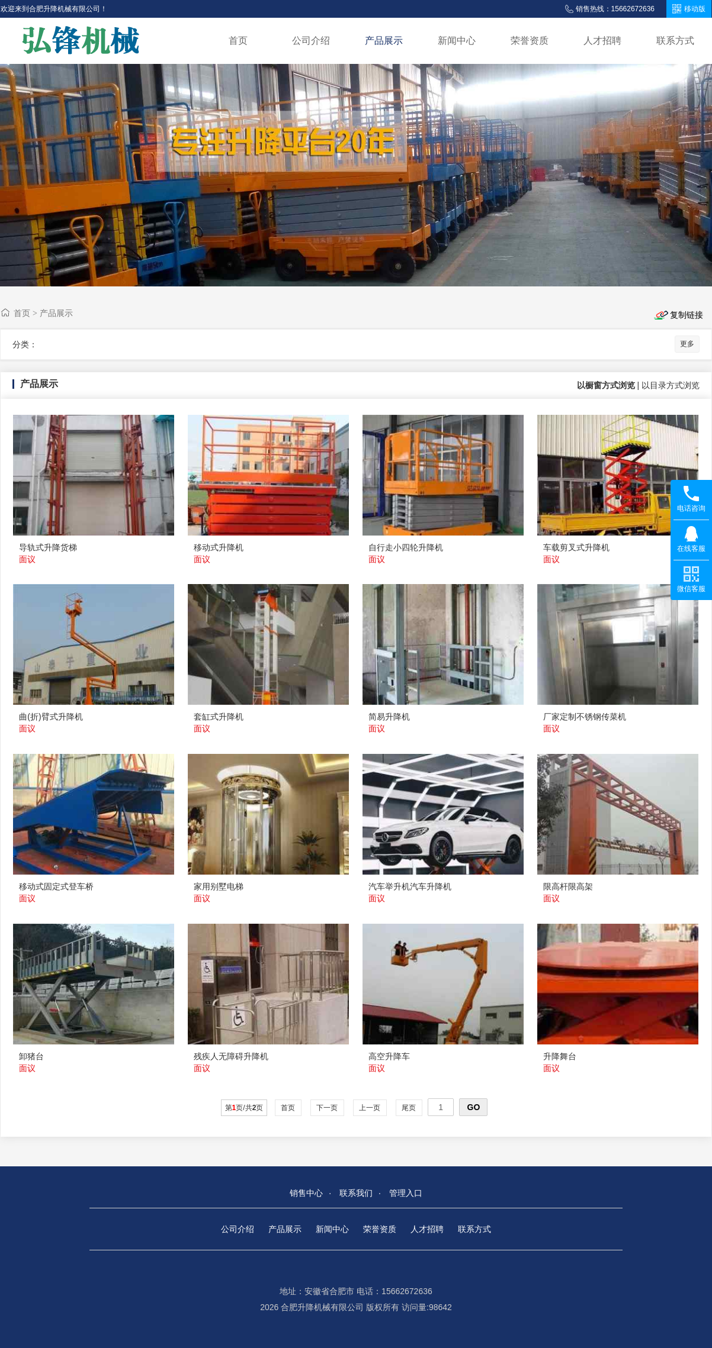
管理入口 (405, 1193)
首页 (238, 41)
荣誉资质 (530, 41)
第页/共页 (244, 1108)
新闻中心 (457, 41)
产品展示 (384, 41)
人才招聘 (602, 41)
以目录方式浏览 (671, 385)
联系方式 (675, 41)
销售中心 (306, 1193)
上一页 (370, 1108)
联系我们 (356, 1193)
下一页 (327, 1108)
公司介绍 (311, 41)
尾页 (409, 1108)
